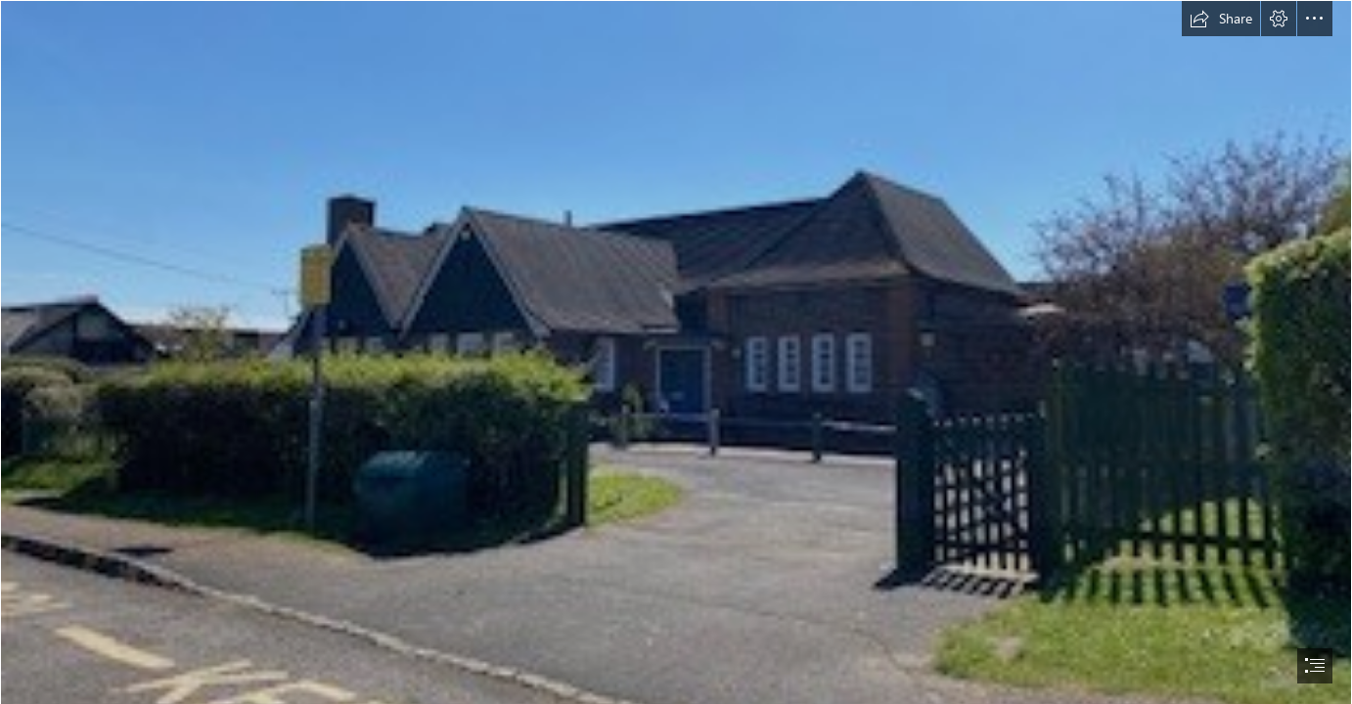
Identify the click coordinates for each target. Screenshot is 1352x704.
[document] (676, 352)
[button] (1221, 18)
